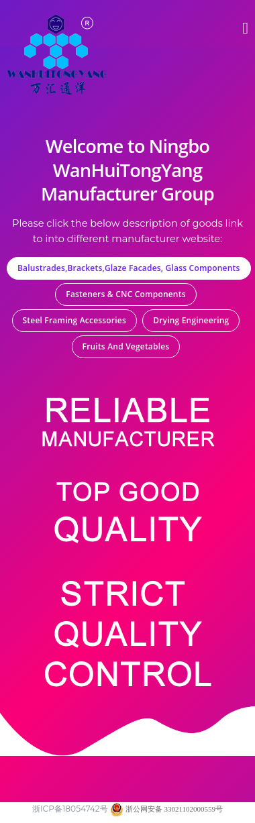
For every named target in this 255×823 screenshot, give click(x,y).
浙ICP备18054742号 (70, 809)
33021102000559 (188, 809)
